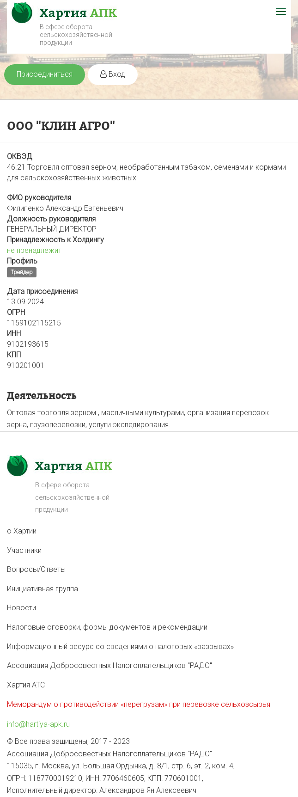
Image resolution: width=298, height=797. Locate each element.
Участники (24, 550)
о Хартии (21, 531)
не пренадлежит (34, 250)
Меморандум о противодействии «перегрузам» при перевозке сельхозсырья (138, 704)
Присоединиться (45, 74)
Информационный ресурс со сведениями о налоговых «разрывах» (120, 646)
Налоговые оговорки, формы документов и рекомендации (107, 627)
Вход (112, 74)
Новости (21, 607)
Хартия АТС (26, 685)
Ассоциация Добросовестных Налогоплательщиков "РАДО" (109, 665)
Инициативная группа (42, 588)
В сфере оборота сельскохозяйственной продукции (76, 34)
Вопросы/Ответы (36, 569)
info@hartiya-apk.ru (38, 724)
